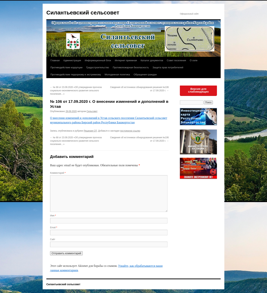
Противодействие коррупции (66, 67)
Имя (53, 215)
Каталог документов (152, 60)
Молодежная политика (117, 74)
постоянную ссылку (130, 131)
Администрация (72, 60)
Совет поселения (176, 60)
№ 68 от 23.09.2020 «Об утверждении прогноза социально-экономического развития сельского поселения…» (76, 90)
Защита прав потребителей (168, 67)
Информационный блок (98, 60)
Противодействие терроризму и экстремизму (75, 74)
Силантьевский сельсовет (82, 12)
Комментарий (58, 173)
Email (53, 227)
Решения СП (90, 131)
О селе (193, 60)
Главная (55, 60)
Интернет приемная (126, 60)
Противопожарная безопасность (131, 67)
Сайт (52, 239)
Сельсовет (92, 111)
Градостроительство (97, 67)
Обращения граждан (145, 74)
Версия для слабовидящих (198, 90)
